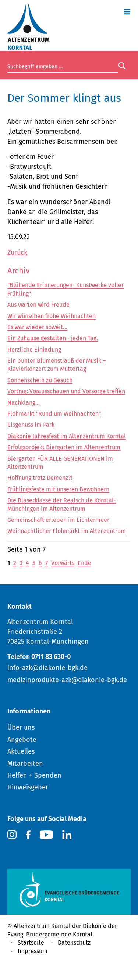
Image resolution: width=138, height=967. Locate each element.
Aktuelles (21, 751)
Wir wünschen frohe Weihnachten (51, 316)
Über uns (21, 727)
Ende (84, 562)
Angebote (21, 740)
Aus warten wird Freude (38, 304)
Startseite (31, 942)
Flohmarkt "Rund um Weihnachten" (54, 413)
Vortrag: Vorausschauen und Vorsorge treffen (66, 391)
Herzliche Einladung (34, 349)
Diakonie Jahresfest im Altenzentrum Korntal (66, 436)
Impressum (32, 950)
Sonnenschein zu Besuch (39, 380)
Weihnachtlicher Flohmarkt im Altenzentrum (66, 530)
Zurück (17, 252)
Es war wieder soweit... (37, 327)
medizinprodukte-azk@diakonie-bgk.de (67, 680)
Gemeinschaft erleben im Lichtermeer (58, 519)
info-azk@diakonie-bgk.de (47, 668)
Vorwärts (62, 562)
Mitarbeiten (25, 764)
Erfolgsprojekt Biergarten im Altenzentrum (63, 447)
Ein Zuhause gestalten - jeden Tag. (52, 338)
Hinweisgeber (27, 787)
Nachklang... (23, 402)
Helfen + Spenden (34, 775)
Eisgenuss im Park (30, 424)
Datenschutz (74, 942)
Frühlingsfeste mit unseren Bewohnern (58, 489)
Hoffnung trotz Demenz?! (39, 477)
